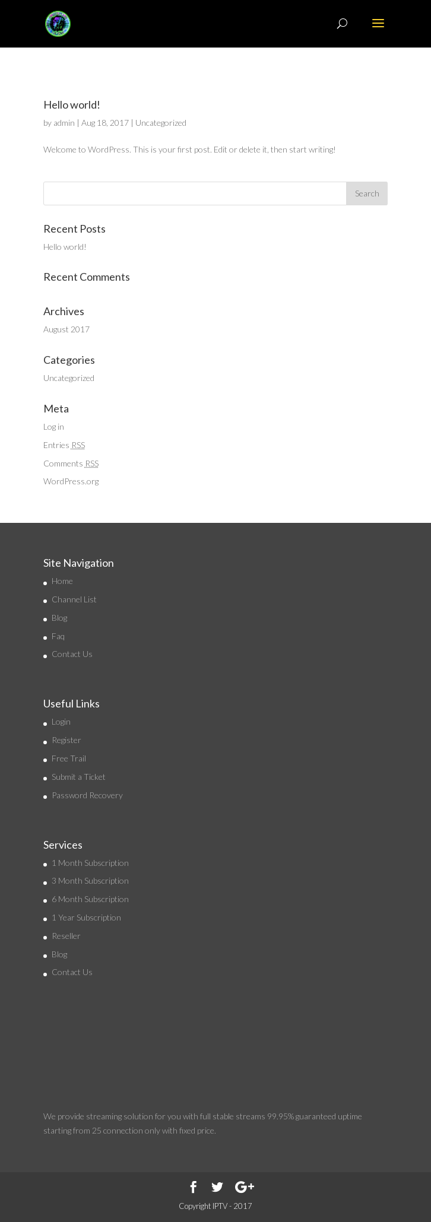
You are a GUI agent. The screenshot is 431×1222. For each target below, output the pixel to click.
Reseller (66, 936)
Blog (59, 617)
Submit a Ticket (79, 777)
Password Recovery (87, 795)
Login (61, 721)
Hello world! (71, 104)
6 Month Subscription (90, 899)
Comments (71, 463)
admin (64, 123)
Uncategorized (160, 123)
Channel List (74, 599)
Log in (53, 426)
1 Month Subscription (90, 863)
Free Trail (69, 758)
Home (62, 581)
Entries (64, 445)
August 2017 (66, 329)
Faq (58, 636)
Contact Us (72, 654)
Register (66, 740)
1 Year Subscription (86, 917)
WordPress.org (71, 481)
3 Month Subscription (90, 880)
